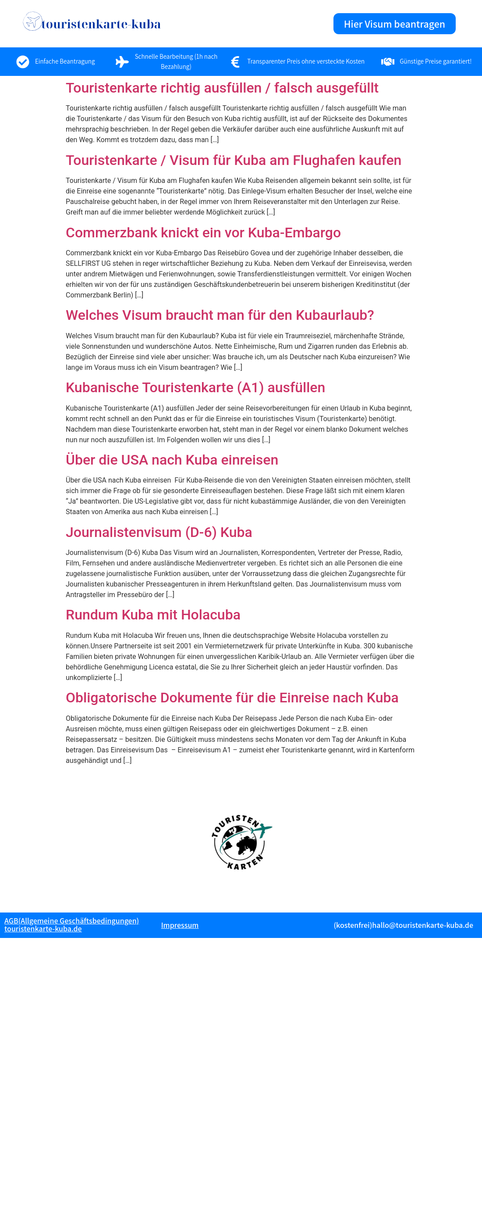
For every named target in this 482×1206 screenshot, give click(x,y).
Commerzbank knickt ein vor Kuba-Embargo (203, 232)
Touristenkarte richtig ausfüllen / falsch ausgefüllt (222, 87)
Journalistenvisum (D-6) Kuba (159, 532)
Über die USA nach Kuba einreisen (172, 459)
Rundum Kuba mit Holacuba (153, 614)
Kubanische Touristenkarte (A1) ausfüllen (195, 387)
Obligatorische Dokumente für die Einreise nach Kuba (232, 697)
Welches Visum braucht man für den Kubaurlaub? (220, 315)
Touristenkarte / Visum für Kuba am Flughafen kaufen (233, 160)
